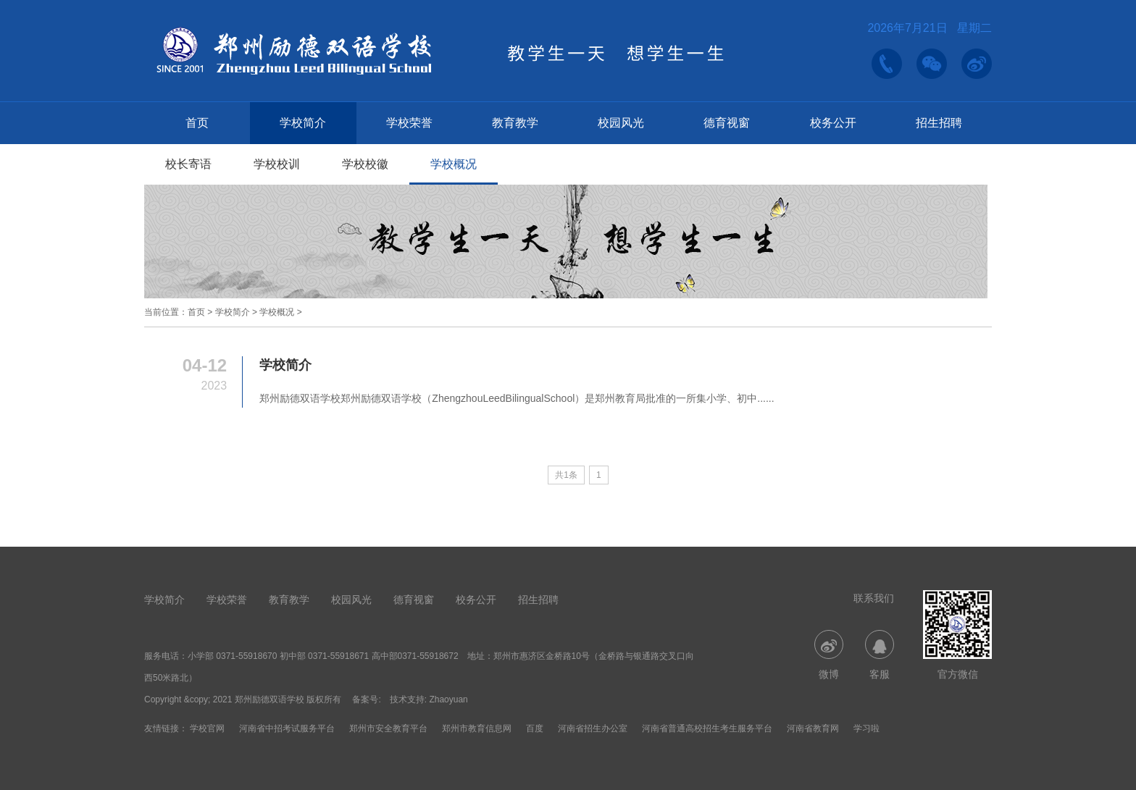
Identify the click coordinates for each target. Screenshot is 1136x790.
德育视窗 (726, 123)
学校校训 (277, 164)
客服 (879, 655)
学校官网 (207, 728)
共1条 (566, 475)
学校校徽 (365, 164)
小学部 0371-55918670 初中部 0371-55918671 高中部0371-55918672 (323, 656)
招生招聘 (939, 123)
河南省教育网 (813, 728)
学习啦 (866, 728)
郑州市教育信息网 (476, 728)
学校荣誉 (409, 123)
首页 (197, 123)
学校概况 (453, 164)
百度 (534, 728)
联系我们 (873, 598)
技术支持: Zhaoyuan (429, 699)
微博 (828, 655)
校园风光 (621, 123)
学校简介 (303, 123)
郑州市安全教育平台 (388, 728)
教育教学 (515, 123)
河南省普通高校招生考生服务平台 (707, 728)
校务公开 (833, 123)
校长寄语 (188, 164)
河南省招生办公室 (592, 728)
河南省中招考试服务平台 (287, 728)
